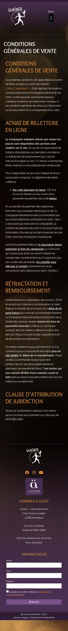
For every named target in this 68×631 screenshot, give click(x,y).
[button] (51, 18)
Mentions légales (21, 617)
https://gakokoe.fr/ (18, 88)
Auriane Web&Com (32, 614)
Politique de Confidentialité (43, 617)
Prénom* (10, 581)
